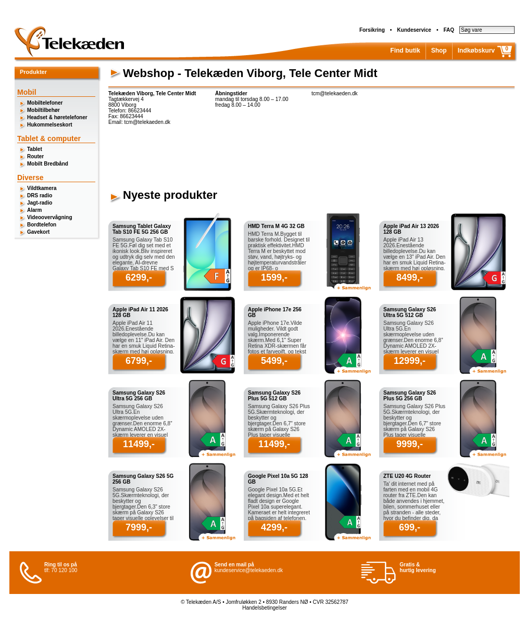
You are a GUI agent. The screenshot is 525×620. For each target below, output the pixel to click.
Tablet (34, 149)
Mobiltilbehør (43, 110)
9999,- (409, 444)
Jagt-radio (39, 203)
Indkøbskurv (476, 50)
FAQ (448, 30)
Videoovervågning (49, 217)
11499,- (139, 444)
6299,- (139, 277)
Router (35, 156)
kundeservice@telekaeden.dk (249, 570)
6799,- (139, 361)
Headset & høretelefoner (57, 117)
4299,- (274, 527)
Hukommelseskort (49, 125)
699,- (409, 527)
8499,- (409, 277)
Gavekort (38, 232)
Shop (439, 50)
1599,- (274, 277)
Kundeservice (414, 30)
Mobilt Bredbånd (47, 164)
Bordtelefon (41, 224)
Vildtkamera (42, 188)
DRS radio (39, 195)
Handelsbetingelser (264, 608)
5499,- (274, 361)
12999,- (410, 361)
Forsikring (372, 30)
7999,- (139, 527)
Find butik (405, 50)
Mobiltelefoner (45, 103)
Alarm (34, 210)
